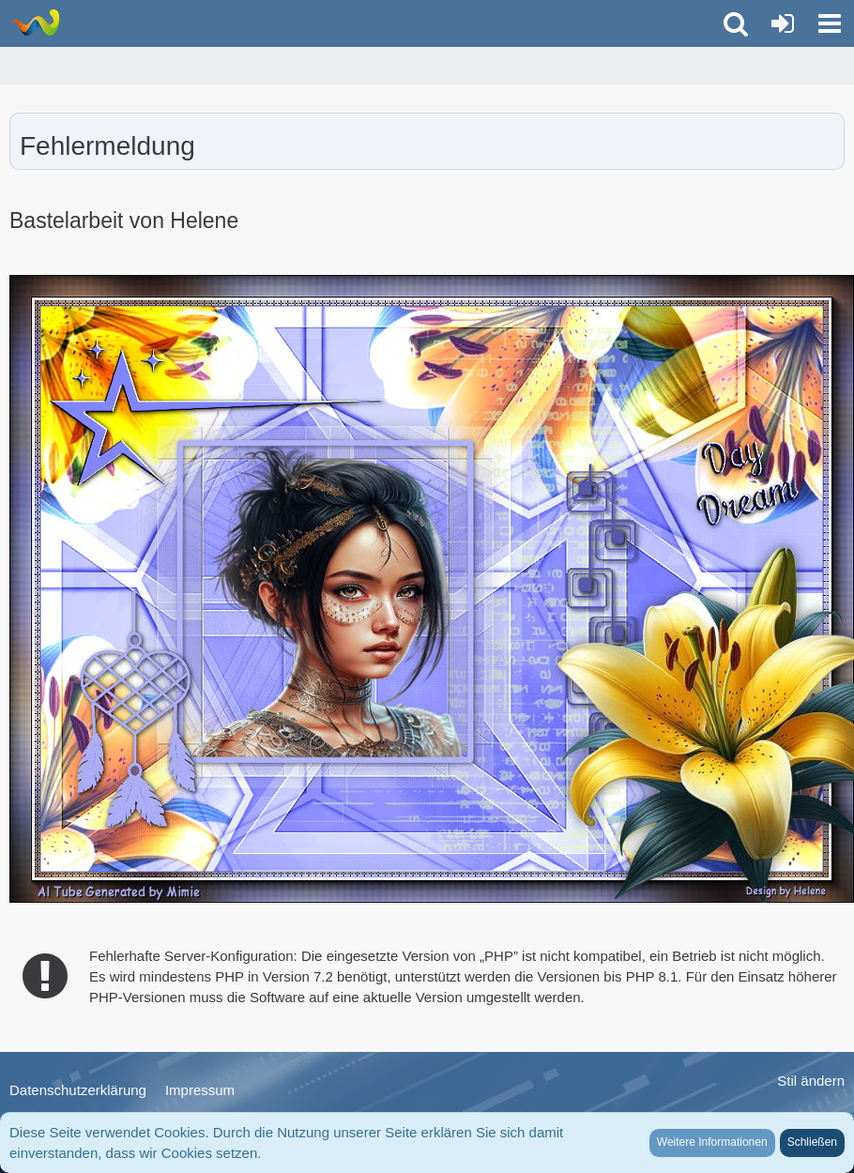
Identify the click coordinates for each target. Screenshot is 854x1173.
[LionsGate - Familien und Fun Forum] (35, 22)
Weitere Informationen (712, 1142)
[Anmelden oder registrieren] (782, 23)
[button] (829, 23)
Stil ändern (811, 1081)
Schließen (812, 1142)
